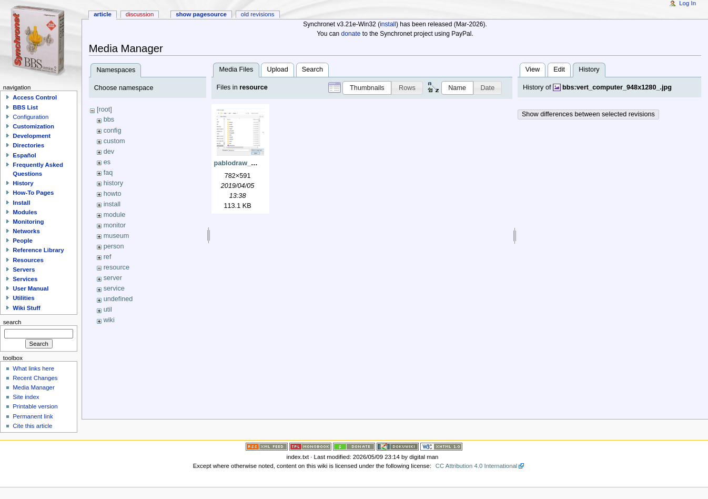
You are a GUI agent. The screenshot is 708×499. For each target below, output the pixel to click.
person (114, 246)
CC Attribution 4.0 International (477, 466)
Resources (28, 260)
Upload (277, 69)
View (532, 69)
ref (108, 257)
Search (312, 69)
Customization (33, 126)
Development (31, 136)
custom (114, 141)
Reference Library (38, 250)
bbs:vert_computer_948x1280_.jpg (617, 87)
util (108, 309)
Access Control (35, 97)
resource (116, 267)
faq (108, 172)
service (114, 288)
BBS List (25, 107)
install (388, 24)
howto (113, 193)
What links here (33, 368)
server (113, 278)
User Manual (30, 288)
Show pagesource (201, 14)
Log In (687, 3)
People (23, 240)
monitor (115, 225)
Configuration (30, 117)
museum (116, 235)
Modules (25, 212)
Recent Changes (35, 378)
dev (109, 151)
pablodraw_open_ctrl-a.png (257, 163)
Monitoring (28, 221)
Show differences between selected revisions (588, 114)
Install (21, 202)
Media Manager (34, 387)
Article (103, 14)
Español (24, 155)
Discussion (140, 14)
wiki (109, 320)
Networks (26, 231)
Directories (28, 145)
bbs (109, 119)
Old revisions (258, 14)
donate (351, 33)
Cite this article (32, 426)
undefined (118, 299)
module (115, 214)
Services (25, 279)
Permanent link (33, 416)
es (107, 162)
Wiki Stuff (27, 308)
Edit (559, 69)
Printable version (35, 406)
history (113, 183)
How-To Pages (33, 192)
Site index (26, 397)
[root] (104, 109)
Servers (24, 269)
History (23, 183)
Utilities (23, 298)
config (113, 130)
